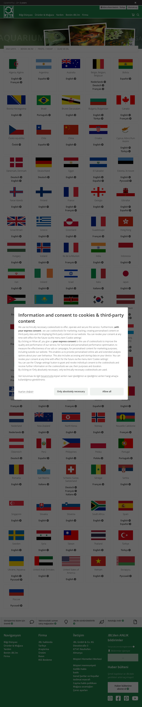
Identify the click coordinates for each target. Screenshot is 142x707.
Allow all (106, 391)
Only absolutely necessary (71, 391)
